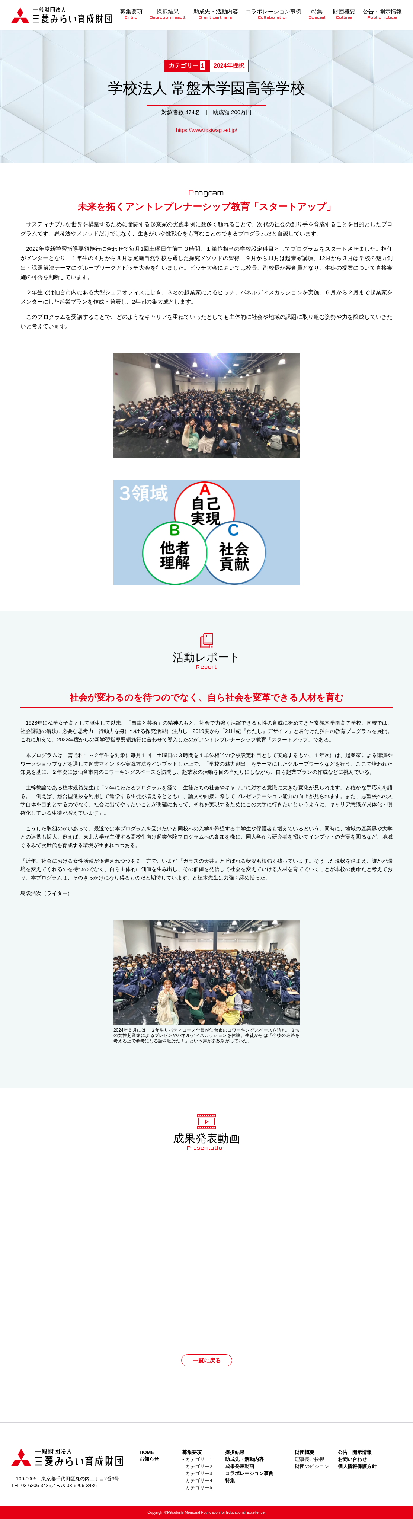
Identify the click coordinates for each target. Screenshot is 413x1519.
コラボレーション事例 (273, 13)
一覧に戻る (207, 1360)
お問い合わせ (352, 1459)
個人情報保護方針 (357, 1466)
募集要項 (131, 13)
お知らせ (149, 1459)
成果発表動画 (239, 1466)
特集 (317, 13)
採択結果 (168, 13)
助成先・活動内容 (215, 13)
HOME (147, 1452)
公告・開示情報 (382, 13)
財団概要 (344, 13)
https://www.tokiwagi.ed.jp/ (206, 130)
